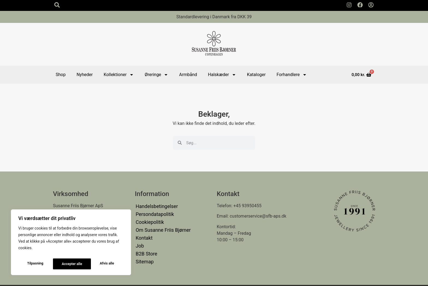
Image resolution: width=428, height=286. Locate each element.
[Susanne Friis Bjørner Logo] (214, 44)
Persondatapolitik (153, 212)
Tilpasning (35, 264)
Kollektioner (119, 75)
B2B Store (145, 245)
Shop (61, 74)
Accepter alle (105, 264)
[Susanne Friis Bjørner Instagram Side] (349, 5)
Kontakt (143, 231)
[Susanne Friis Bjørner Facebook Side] (360, 5)
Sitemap (144, 251)
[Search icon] (57, 5)
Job (139, 238)
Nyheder (84, 74)
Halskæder (222, 75)
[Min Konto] (371, 5)
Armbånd (188, 74)
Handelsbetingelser (154, 205)
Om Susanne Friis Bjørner (160, 225)
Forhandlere (292, 75)
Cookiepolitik (148, 218)
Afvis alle (69, 264)
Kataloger (256, 74)
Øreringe (156, 75)
